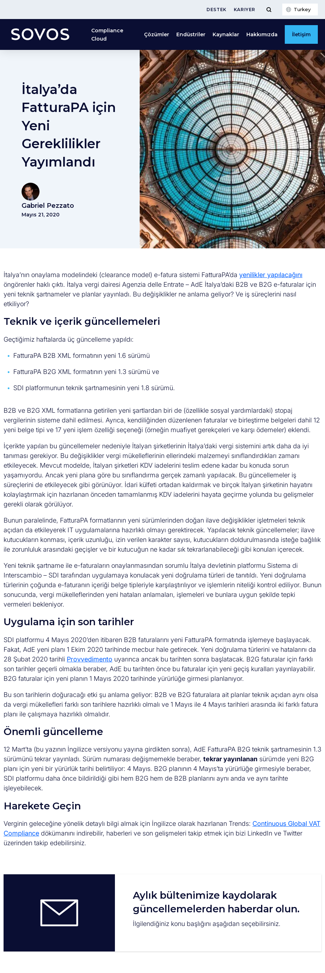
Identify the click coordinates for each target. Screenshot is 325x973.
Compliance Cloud (107, 34)
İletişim (301, 34)
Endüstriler (190, 34)
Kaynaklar (226, 34)
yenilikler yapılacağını (270, 275)
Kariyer (244, 9)
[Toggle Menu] (269, 9)
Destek (216, 9)
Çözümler (156, 34)
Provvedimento (89, 659)
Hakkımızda (262, 34)
